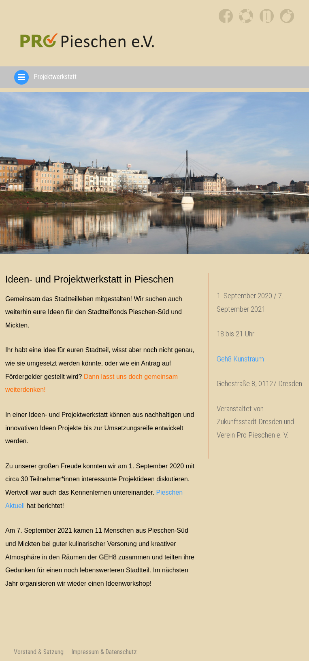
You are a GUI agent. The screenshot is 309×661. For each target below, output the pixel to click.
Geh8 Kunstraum (240, 358)
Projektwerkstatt (45, 77)
